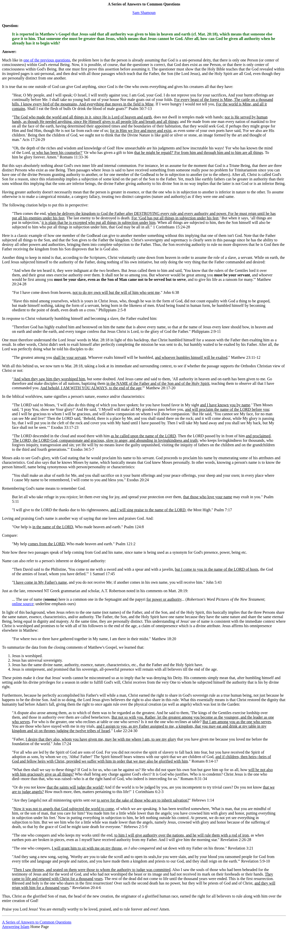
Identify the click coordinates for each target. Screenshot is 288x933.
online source (22, 604)
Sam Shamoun (144, 12)
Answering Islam (15, 927)
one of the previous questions (46, 60)
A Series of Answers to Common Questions (36, 922)
